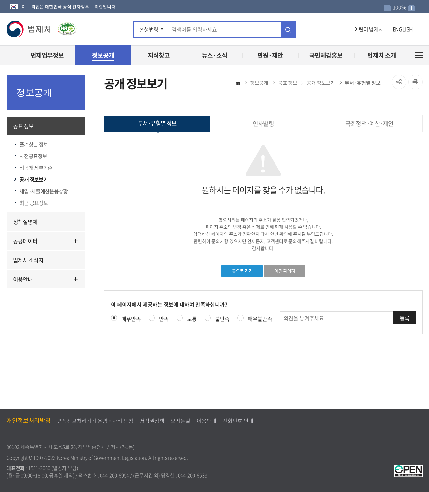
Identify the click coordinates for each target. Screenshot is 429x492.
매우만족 (131, 318)
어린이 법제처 (368, 29)
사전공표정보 (33, 156)
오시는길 (180, 420)
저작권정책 (152, 420)
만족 (164, 318)
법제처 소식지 (28, 260)
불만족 (222, 318)
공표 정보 (23, 126)
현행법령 (149, 29)
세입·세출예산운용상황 (44, 191)
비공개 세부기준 (36, 167)
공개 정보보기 (34, 179)
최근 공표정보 (34, 203)
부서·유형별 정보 (363, 82)
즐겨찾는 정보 (34, 144)
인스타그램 (336, 29)
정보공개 (259, 82)
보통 (192, 318)
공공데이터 (25, 241)
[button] (29, 29)
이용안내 (23, 279)
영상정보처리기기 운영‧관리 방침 (95, 420)
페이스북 (306, 29)
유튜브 (325, 29)
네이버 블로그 (346, 29)
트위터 (315, 29)
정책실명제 (25, 222)
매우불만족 (260, 318)
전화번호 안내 (238, 420)
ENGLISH (403, 29)
